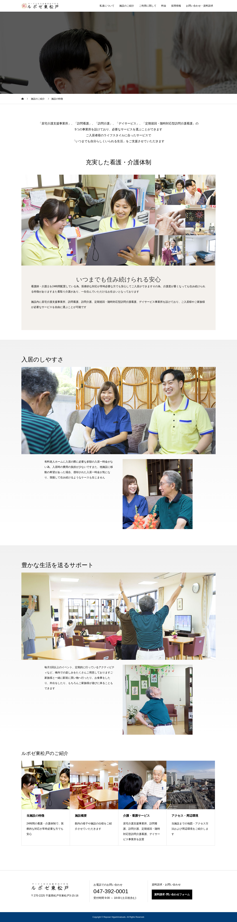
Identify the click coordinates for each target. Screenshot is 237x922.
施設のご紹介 (126, 5)
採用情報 (176, 5)
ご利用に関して (147, 5)
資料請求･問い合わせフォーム (172, 894)
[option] (88, 220)
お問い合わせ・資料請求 (199, 5)
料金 (163, 5)
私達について (107, 5)
